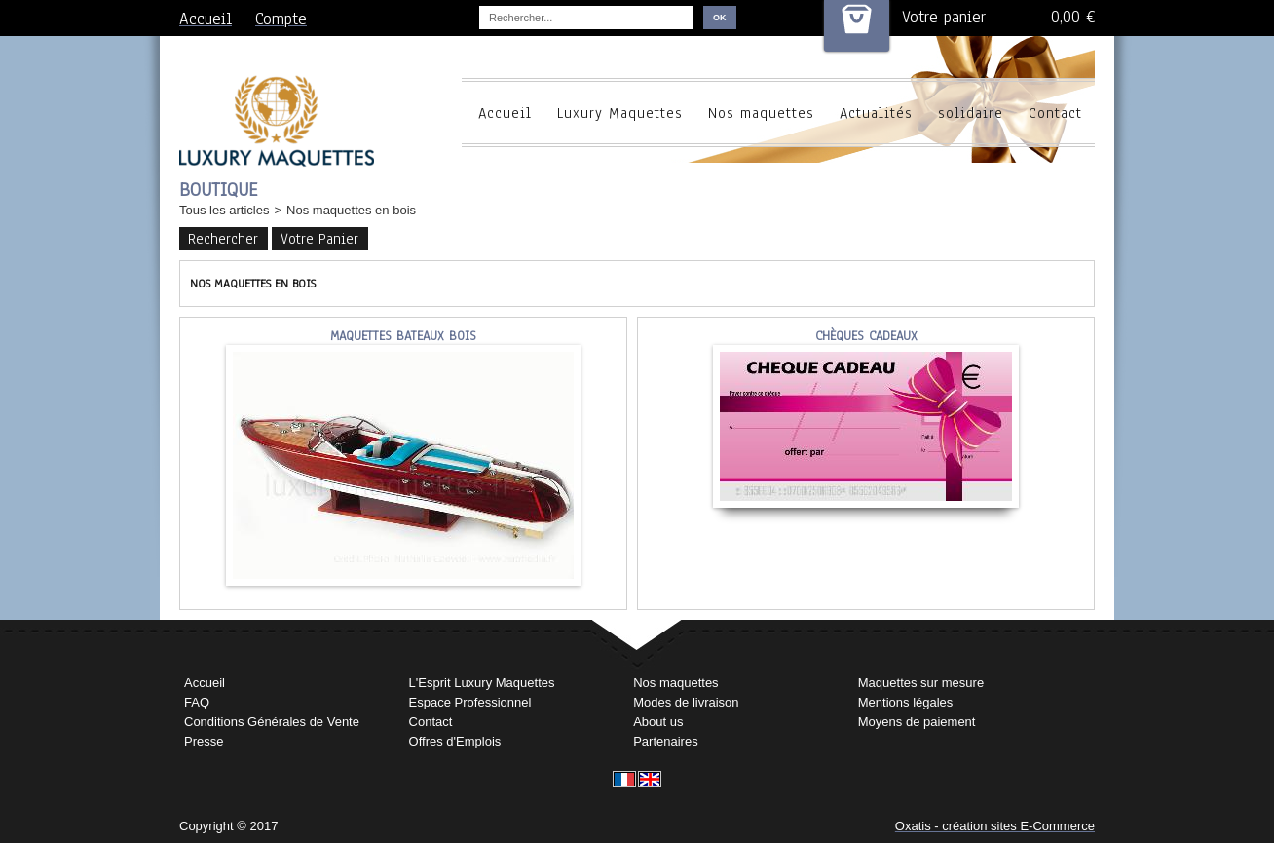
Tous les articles (224, 210)
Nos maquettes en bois (351, 210)
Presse (203, 741)
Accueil (505, 113)
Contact (1055, 113)
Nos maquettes (761, 113)
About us (658, 721)
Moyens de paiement (917, 721)
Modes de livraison (685, 702)
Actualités (876, 113)
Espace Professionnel (470, 702)
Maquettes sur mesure (921, 682)
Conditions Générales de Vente (271, 721)
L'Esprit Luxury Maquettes (482, 682)
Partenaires (665, 741)
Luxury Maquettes (620, 113)
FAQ (196, 702)
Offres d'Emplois (455, 741)
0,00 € (1073, 17)
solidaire (970, 113)
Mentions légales (906, 702)
